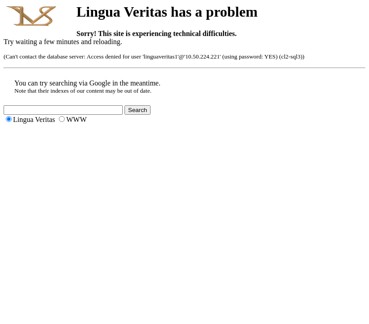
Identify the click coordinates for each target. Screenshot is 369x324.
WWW (76, 119)
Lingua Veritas (34, 119)
